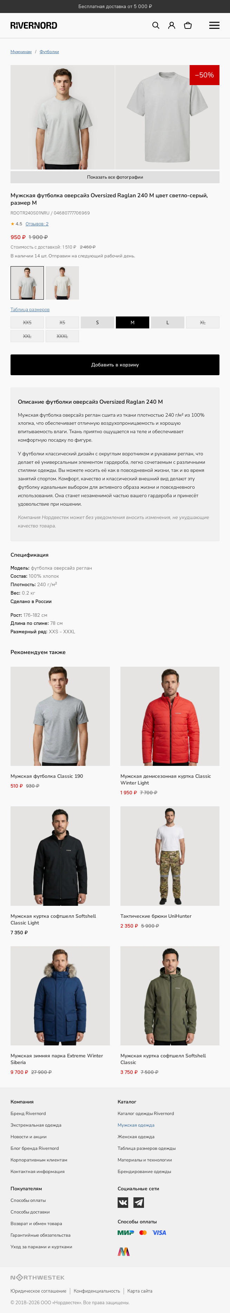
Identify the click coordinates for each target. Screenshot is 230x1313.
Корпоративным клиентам (39, 1160)
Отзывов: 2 (37, 223)
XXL (27, 336)
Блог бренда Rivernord (35, 1148)
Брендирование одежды (144, 1171)
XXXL (62, 336)
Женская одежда (136, 1137)
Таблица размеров (30, 310)
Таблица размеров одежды (147, 1148)
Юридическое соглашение (38, 1291)
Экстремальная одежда (36, 1125)
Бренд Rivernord (28, 1113)
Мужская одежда (136, 1125)
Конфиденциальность (97, 1291)
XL (203, 322)
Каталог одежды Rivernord (146, 1113)
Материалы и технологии (145, 1160)
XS (62, 322)
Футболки (49, 52)
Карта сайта (139, 1291)
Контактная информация (38, 1171)
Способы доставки (30, 1212)
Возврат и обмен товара (36, 1224)
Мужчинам (21, 52)
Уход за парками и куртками (41, 1247)
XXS (27, 322)
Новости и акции (29, 1137)
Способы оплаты (28, 1200)
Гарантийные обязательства (41, 1235)
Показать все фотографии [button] (115, 177)
